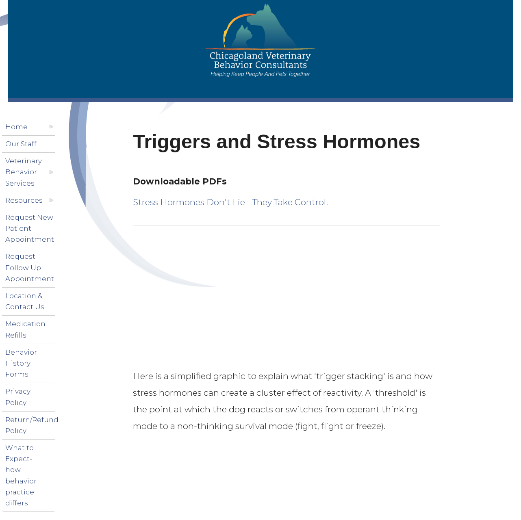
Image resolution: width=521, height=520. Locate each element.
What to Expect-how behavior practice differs (21, 475)
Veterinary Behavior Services (23, 172)
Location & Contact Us (24, 301)
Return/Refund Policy (32, 425)
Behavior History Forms (21, 363)
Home (16, 127)
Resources (24, 200)
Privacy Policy (17, 396)
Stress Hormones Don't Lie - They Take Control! (230, 202)
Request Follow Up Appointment (29, 267)
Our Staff (21, 144)
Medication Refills (25, 329)
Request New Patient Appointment (29, 228)
